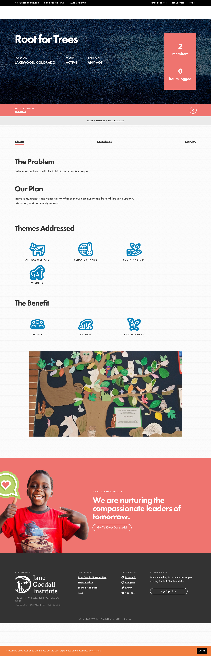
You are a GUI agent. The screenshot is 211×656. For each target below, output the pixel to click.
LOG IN (192, 3)
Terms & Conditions (88, 593)
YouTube (128, 598)
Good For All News (54, 3)
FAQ (80, 598)
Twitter (126, 593)
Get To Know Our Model (112, 533)
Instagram (128, 588)
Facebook (128, 583)
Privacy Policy (85, 588)
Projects (150, 14)
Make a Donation (79, 3)
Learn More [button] (95, 650)
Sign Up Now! (168, 597)
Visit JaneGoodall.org (27, 3)
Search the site (159, 3)
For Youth (84, 14)
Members (104, 148)
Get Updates (178, 3)
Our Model (131, 14)
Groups (167, 14)
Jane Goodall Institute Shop (92, 583)
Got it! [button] (202, 651)
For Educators (107, 14)
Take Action (187, 14)
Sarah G (20, 117)
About (67, 14)
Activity (190, 148)
